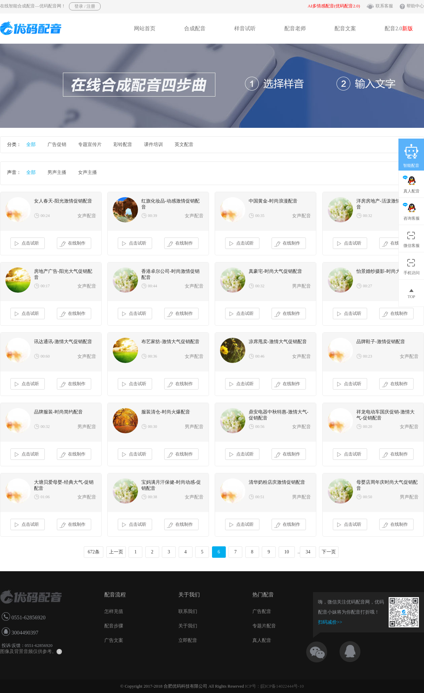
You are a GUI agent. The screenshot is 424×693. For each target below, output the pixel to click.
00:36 (152, 356)
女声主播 (87, 172)
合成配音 (195, 28)
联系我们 (187, 611)
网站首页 (144, 28)
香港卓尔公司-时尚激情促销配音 (170, 274)
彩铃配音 (122, 144)
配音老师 (295, 28)
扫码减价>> (330, 622)
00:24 (45, 215)
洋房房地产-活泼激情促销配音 (385, 204)
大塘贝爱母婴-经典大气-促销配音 (64, 485)
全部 (31, 144)
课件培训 (153, 144)
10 (286, 551)
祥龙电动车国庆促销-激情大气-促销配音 (385, 415)
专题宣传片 (90, 144)
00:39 (152, 215)
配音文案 (345, 28)
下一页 (329, 551)
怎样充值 (113, 611)
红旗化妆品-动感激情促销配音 (170, 204)
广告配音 (261, 611)
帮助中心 (415, 5)
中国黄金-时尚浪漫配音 (273, 201)
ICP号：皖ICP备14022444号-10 (274, 686)
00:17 (45, 286)
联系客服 (384, 5)
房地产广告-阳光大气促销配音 (63, 274)
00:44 (152, 286)
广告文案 (113, 640)
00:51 (259, 497)
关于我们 (187, 625)
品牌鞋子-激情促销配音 (380, 341)
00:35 (259, 215)
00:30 (152, 426)
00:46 (259, 356)
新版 (407, 28)
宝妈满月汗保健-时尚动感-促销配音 (171, 485)
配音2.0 (399, 28)
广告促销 (56, 144)
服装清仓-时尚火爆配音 (165, 411)
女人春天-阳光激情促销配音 (63, 201)
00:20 (367, 426)
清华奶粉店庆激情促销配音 (277, 482)
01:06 (45, 497)
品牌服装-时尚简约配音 (58, 411)
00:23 (367, 356)
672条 (94, 551)
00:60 (45, 356)
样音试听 (245, 28)
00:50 (367, 497)
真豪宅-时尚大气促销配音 (275, 271)
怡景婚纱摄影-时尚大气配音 (385, 271)
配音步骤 (113, 625)
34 (308, 551)
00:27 (367, 286)
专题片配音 (264, 625)
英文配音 (184, 144)
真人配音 (261, 640)
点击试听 (26, 244)
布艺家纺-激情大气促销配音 (170, 341)
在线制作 (72, 244)
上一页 (116, 551)
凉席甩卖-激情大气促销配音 (278, 341)
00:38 (152, 497)
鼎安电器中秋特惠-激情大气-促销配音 (278, 415)
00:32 (367, 215)
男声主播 (56, 172)
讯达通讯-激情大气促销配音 (63, 341)
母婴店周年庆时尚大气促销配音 (387, 485)
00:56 (259, 426)
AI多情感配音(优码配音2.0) (334, 5)
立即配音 (187, 640)
